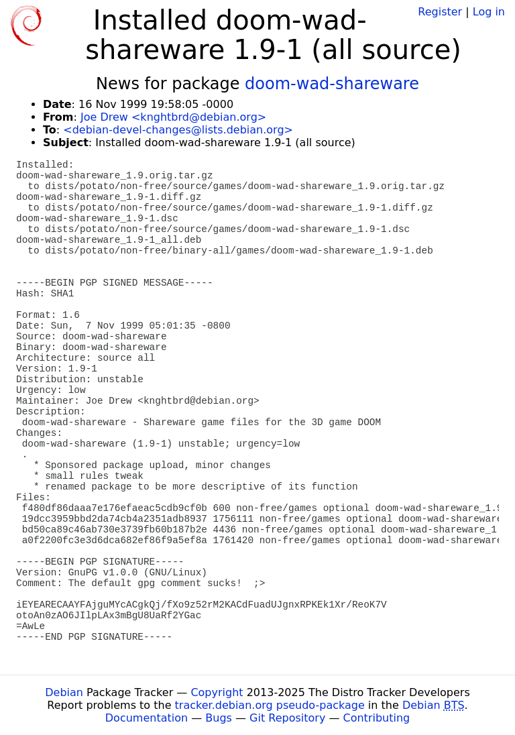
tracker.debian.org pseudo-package (270, 705)
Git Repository (287, 718)
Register (440, 11)
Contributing (376, 718)
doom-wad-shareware (332, 83)
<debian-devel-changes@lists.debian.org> (178, 129)
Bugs (218, 718)
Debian (64, 692)
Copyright (216, 692)
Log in (489, 11)
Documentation (146, 718)
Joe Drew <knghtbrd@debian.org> (173, 117)
